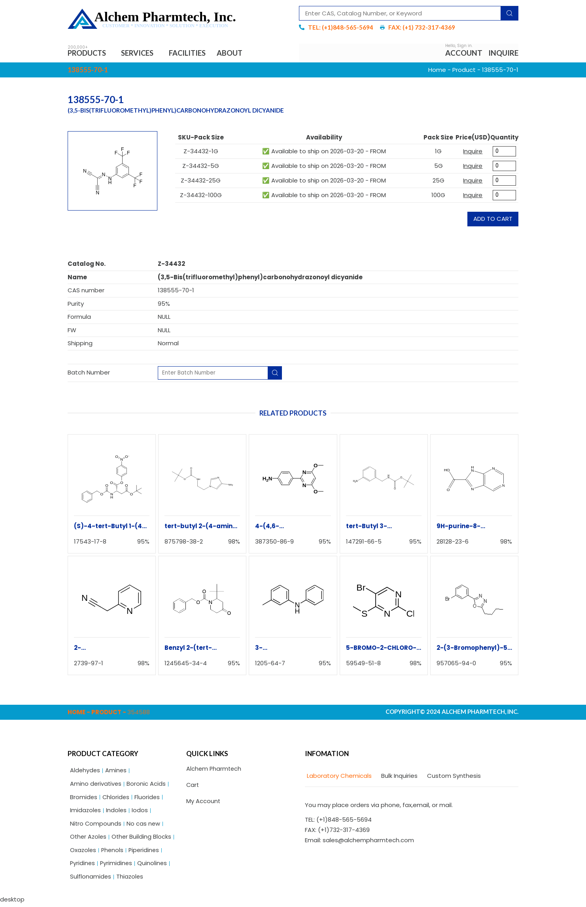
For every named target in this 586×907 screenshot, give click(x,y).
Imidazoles (86, 811)
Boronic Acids (147, 785)
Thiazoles (130, 879)
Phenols (113, 852)
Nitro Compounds (96, 825)
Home (437, 70)
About (235, 53)
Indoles (117, 811)
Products (90, 53)
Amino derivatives (96, 785)
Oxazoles (83, 852)
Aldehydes (85, 771)
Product (464, 70)
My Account (203, 802)
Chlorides (116, 798)
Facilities (191, 53)
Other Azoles (89, 839)
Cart (193, 786)
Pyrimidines (117, 866)
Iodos (141, 811)
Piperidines (146, 852)
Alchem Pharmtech (214, 770)
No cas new (144, 825)
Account (463, 53)
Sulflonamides (91, 879)
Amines (117, 771)
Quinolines (154, 866)
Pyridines (83, 866)
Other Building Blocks (143, 839)
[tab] (338, 776)
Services (142, 53)
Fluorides (148, 798)
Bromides (84, 798)
